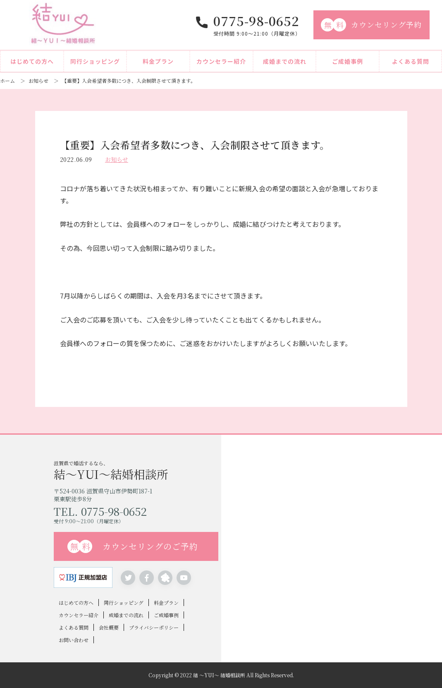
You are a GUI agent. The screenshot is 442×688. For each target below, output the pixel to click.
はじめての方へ (32, 61)
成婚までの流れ (284, 61)
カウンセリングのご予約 (132, 546)
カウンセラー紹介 (221, 61)
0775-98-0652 (256, 21)
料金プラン (158, 61)
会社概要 (109, 627)
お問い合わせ (73, 639)
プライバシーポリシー (154, 627)
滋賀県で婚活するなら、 (137, 469)
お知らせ (38, 80)
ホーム (7, 80)
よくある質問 (410, 61)
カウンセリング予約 (371, 24)
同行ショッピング (95, 61)
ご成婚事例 (347, 61)
